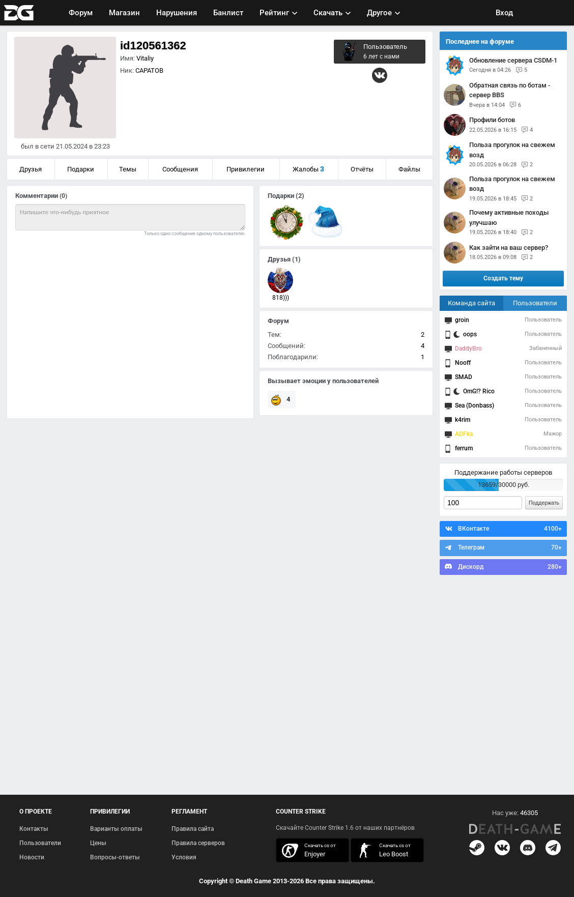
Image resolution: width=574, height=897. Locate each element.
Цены (98, 843)
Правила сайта (192, 828)
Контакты (33, 828)
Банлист (228, 12)
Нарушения (176, 12)
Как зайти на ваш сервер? (508, 247)
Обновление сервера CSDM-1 (513, 60)
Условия (183, 857)
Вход (504, 12)
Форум (81, 12)
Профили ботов (492, 120)
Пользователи (535, 303)
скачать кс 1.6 (382, 850)
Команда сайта (471, 303)
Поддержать (544, 503)
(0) (63, 195)
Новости (31, 857)
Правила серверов (198, 843)
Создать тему (503, 278)
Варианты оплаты (116, 828)
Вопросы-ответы (115, 857)
